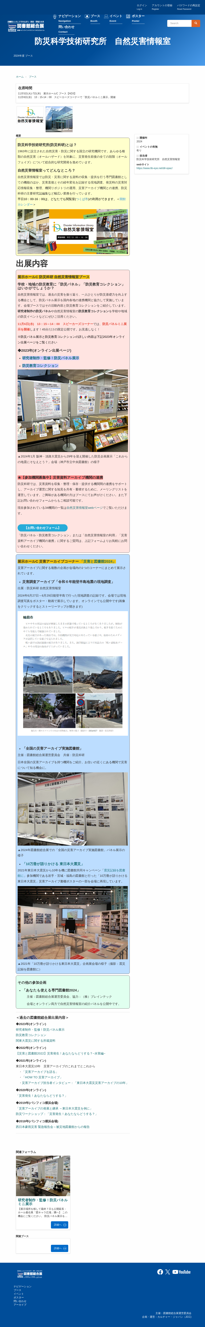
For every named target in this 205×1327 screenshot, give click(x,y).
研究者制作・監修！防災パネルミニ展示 (43, 1202)
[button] (30, 115)
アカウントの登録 (162, 7)
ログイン (142, 7)
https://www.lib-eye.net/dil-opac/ (154, 168)
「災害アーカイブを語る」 (40, 1072)
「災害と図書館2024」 (98, 562)
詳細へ (58, 1225)
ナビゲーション (70, 19)
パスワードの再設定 (188, 7)
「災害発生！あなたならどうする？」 (42, 1096)
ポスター (138, 19)
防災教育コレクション (31, 1035)
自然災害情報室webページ (85, 508)
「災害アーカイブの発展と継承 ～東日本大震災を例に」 (54, 1108)
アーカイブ (20, 1304)
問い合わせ (67, 30)
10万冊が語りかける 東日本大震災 (53, 864)
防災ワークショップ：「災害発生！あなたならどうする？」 (57, 1114)
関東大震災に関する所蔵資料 (35, 1041)
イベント (116, 19)
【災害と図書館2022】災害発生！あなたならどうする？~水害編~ (60, 1053)
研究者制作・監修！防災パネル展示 (40, 1030)
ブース (95, 19)
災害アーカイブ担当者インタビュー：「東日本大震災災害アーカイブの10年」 (75, 1083)
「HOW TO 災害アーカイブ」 (42, 1077)
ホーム (20, 77)
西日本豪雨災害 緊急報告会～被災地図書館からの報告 (53, 1127)
